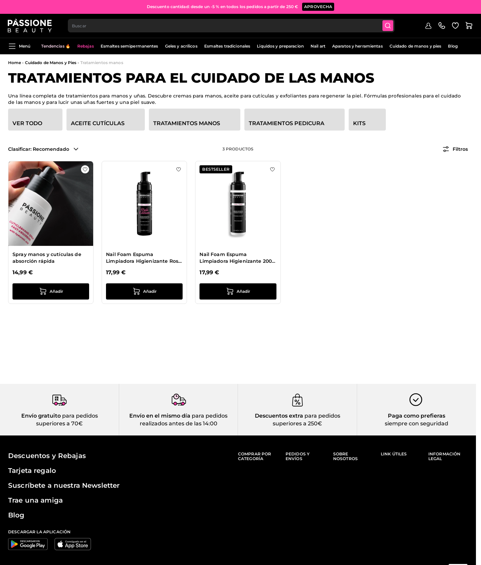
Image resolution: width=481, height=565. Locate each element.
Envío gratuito (41, 416)
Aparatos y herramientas (357, 46)
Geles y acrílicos (181, 46)
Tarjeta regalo (32, 471)
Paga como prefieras (416, 416)
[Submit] (388, 25)
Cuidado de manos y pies (416, 46)
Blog (452, 46)
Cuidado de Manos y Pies (51, 62)
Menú (19, 46)
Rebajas (85, 46)
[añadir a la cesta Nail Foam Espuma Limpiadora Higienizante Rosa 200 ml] (144, 291)
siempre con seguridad (416, 423)
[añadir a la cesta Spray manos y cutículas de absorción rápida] (50, 291)
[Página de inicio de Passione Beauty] (30, 25)
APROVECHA (318, 6)
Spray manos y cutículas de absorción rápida (46, 257)
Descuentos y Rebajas (47, 456)
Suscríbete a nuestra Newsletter (63, 485)
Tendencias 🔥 (55, 46)
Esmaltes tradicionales (227, 46)
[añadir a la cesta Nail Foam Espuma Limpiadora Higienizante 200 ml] (237, 291)
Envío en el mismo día (159, 416)
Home (14, 62)
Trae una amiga (35, 500)
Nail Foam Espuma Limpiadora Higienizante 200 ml (235, 257)
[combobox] (231, 25)
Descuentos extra (279, 416)
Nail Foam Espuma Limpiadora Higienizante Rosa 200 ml (143, 257)
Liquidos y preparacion (280, 46)
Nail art (318, 46)
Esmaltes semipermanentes (129, 46)
